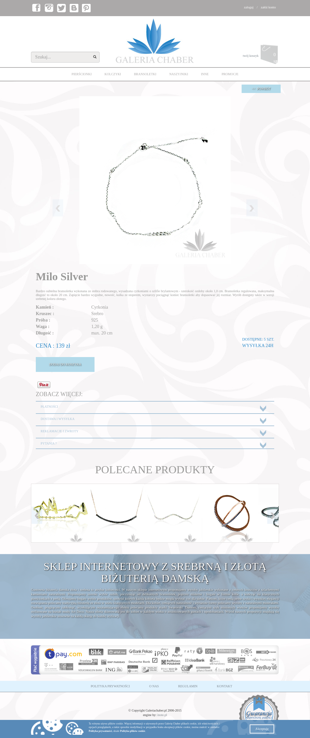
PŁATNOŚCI (49, 406)
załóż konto (268, 7)
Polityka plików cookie (132, 731)
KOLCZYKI (113, 74)
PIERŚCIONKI (82, 74)
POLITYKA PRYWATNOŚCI (110, 686)
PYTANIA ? (48, 443)
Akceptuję (261, 729)
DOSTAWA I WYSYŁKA (58, 419)
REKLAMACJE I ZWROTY (59, 431)
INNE (205, 74)
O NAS (154, 686)
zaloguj (248, 7)
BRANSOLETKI (145, 74)
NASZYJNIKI (178, 74)
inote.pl (162, 715)
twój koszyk (261, 56)
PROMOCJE (230, 74)
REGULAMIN (187, 686)
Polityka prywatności (100, 731)
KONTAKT (224, 686)
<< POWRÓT (261, 88)
